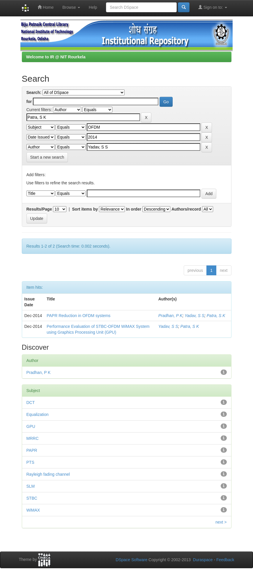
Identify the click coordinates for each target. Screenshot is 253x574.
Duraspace (203, 559)
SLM (30, 486)
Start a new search (47, 157)
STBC (31, 498)
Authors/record (186, 209)
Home (46, 7)
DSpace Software (131, 559)
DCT (30, 402)
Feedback (225, 559)
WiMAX (33, 510)
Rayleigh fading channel (48, 474)
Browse (71, 7)
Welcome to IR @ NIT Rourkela (56, 57)
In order (133, 209)
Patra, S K (216, 315)
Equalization (37, 414)
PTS (30, 462)
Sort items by (85, 209)
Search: (33, 92)
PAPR (31, 450)
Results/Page (39, 209)
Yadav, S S (194, 315)
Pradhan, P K (170, 315)
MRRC (32, 438)
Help (93, 7)
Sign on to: (212, 7)
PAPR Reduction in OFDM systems (78, 315)
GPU (30, 426)
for (29, 101)
